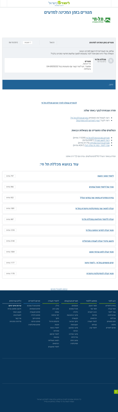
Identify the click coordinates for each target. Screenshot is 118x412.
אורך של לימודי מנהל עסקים (101, 186)
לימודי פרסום (54, 334)
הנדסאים (93, 318)
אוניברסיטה (112, 315)
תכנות (57, 324)
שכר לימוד (112, 312)
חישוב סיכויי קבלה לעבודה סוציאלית (98, 241)
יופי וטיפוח (55, 315)
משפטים (75, 305)
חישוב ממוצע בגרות (14, 308)
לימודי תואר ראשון (106, 176)
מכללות (113, 318)
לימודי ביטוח (54, 327)
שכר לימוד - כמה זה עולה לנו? (97, 145)
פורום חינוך (36, 318)
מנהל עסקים (73, 308)
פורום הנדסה (35, 321)
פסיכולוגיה (74, 343)
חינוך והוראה (73, 321)
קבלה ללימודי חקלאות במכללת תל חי (98, 219)
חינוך (57, 318)
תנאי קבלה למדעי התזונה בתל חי (100, 230)
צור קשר (18, 318)
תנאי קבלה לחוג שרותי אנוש (101, 251)
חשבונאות (74, 324)
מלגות (114, 324)
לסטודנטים (17, 315)
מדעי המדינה (73, 334)
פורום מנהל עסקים (33, 305)
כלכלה (75, 312)
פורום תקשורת (35, 312)
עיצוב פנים (74, 340)
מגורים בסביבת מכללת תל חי (98, 137)
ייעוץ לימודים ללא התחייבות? (88, 120)
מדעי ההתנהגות (72, 315)
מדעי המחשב (73, 327)
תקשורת (75, 318)
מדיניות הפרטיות (15, 321)
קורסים (94, 324)
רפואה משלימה (53, 340)
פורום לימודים (111, 327)
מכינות (94, 315)
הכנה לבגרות (92, 312)
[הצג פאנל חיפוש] (3, 3)
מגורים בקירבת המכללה (100, 142)
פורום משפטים (35, 308)
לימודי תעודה (92, 321)
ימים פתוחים (111, 321)
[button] (58, 42)
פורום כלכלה (35, 315)
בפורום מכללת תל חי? (79, 117)
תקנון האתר (17, 312)
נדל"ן (57, 305)
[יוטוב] (62, 372)
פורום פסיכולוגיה (34, 324)
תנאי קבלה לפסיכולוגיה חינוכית (100, 273)
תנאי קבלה (112, 308)
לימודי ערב (93, 327)
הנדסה (75, 331)
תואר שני (93, 308)
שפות (57, 312)
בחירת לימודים (111, 305)
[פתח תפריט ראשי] (114, 3)
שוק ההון (56, 308)
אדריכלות (74, 337)
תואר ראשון (93, 305)
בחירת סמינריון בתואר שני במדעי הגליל (97, 197)
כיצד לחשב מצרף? (102, 140)
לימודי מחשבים (53, 346)
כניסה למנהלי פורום (59, 289)
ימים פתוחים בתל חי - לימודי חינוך (99, 262)
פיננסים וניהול (54, 321)
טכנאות (56, 337)
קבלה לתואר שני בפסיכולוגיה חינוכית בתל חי (94, 208)
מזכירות (56, 331)
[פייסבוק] (57, 372)
